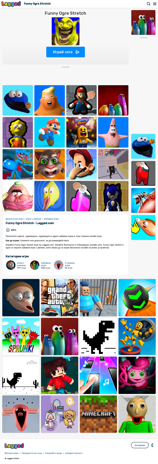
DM (153, 445)
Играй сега (63, 52)
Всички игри (11, 453)
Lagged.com (15, 446)
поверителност (74, 453)
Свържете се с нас (32, 453)
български (140, 445)
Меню (155, 4)
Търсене (149, 4)
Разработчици (53, 453)
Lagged (12, 4)
